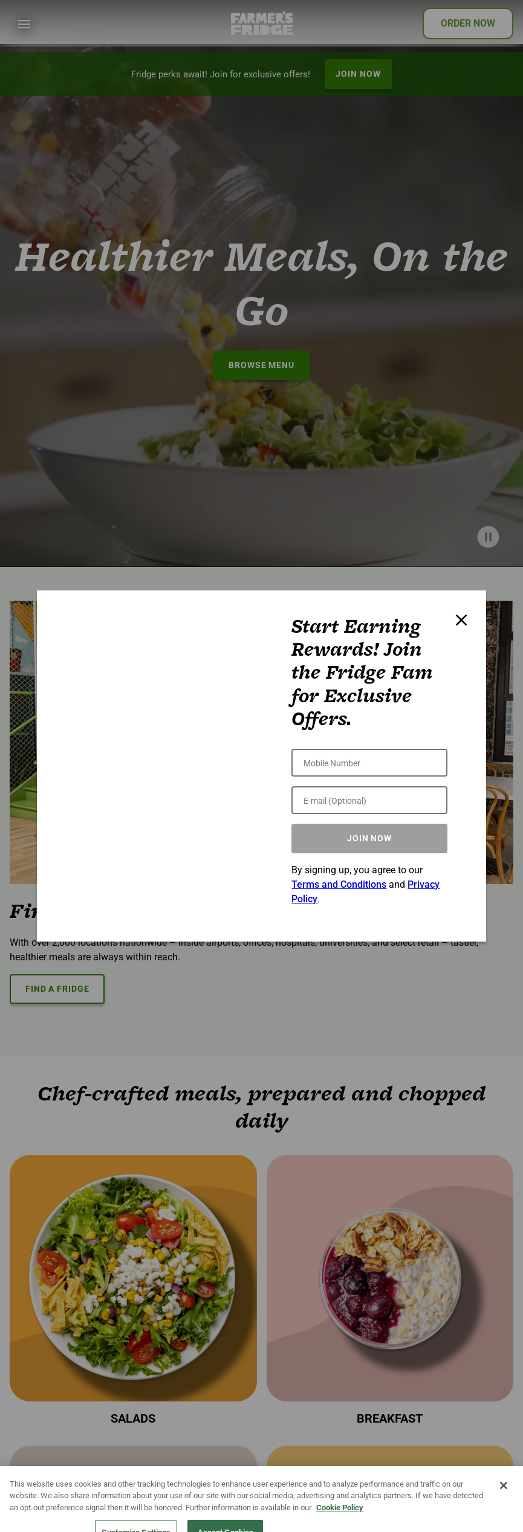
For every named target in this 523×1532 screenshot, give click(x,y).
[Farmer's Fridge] (262, 23)
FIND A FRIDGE (57, 989)
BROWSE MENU (261, 365)
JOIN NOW (358, 74)
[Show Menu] (24, 24)
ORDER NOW (468, 23)
